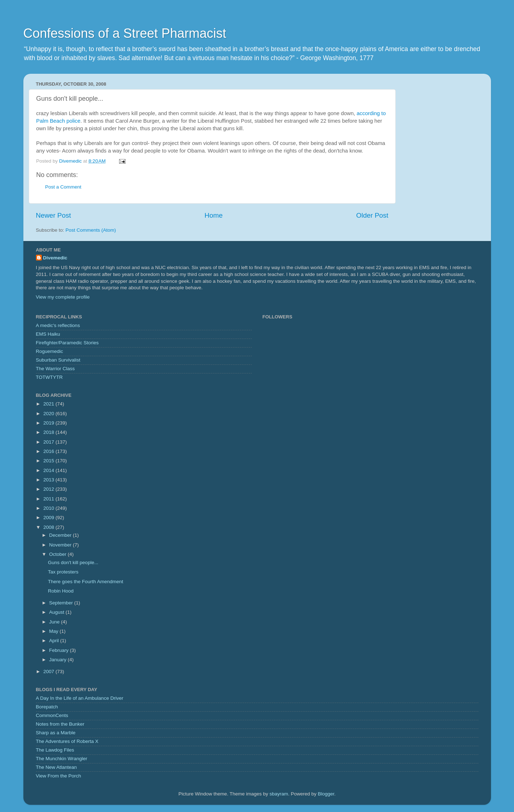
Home (214, 215)
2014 (49, 470)
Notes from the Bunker (60, 724)
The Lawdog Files (55, 750)
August (57, 612)
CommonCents (52, 715)
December (61, 535)
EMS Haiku (48, 334)
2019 (49, 423)
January (58, 659)
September (61, 602)
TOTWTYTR (49, 377)
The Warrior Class (55, 368)
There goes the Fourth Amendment (85, 581)
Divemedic (55, 257)
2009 (49, 517)
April (54, 640)
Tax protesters (63, 572)
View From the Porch (58, 776)
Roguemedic (49, 351)
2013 (49, 479)
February (59, 650)
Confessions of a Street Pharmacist (124, 33)
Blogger (326, 794)
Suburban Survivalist (58, 360)
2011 (49, 499)
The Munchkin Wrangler (61, 758)
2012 (49, 489)
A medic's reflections (58, 325)
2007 (49, 671)
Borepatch (47, 706)
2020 (49, 413)
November (61, 545)
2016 (49, 451)
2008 (49, 527)
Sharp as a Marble (56, 732)
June (55, 622)
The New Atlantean (56, 767)
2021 (49, 404)
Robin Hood (60, 591)
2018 (49, 432)
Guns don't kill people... (73, 562)
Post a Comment (63, 187)
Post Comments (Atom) (90, 230)
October (58, 554)
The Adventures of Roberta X (67, 741)
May (54, 631)
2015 (49, 460)
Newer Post (53, 215)
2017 (49, 442)
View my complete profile (63, 297)
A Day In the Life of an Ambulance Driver (79, 698)
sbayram (278, 794)
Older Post (372, 215)
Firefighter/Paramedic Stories (67, 342)
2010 (49, 508)
